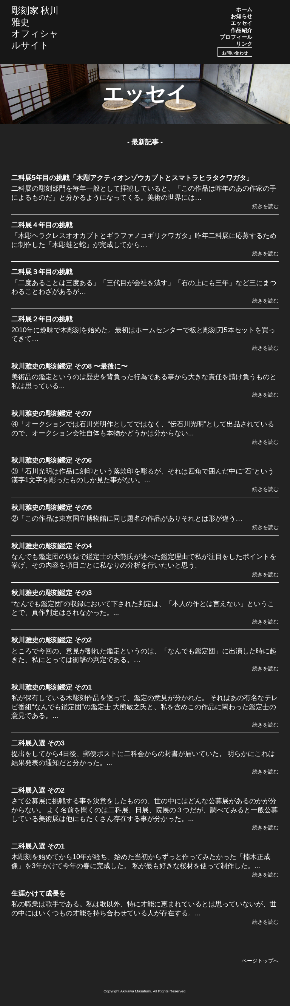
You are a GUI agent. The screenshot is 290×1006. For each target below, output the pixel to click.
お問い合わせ (235, 53)
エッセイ (242, 23)
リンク (244, 44)
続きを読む (265, 206)
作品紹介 (242, 30)
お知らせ (242, 16)
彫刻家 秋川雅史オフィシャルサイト (35, 28)
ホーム (244, 9)
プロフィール (236, 37)
